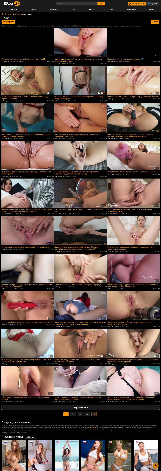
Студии (110, 9)
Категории (54, 9)
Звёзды (91, 9)
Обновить (30, 436)
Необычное (131, 9)
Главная (14, 9)
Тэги (73, 9)
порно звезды (94, 426)
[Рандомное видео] (137, 3)
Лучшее (33, 9)
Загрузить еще (80, 406)
